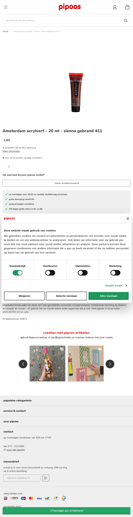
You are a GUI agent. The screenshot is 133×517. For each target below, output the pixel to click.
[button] (23, 346)
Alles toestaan (108, 295)
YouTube (82, 498)
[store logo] (69, 7)
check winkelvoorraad (66, 183)
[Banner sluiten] (128, 218)
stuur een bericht (15, 423)
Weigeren (24, 295)
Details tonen (113, 285)
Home (5, 31)
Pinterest (61, 498)
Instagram (50, 498)
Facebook (72, 498)
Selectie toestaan (66, 295)
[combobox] (66, 20)
